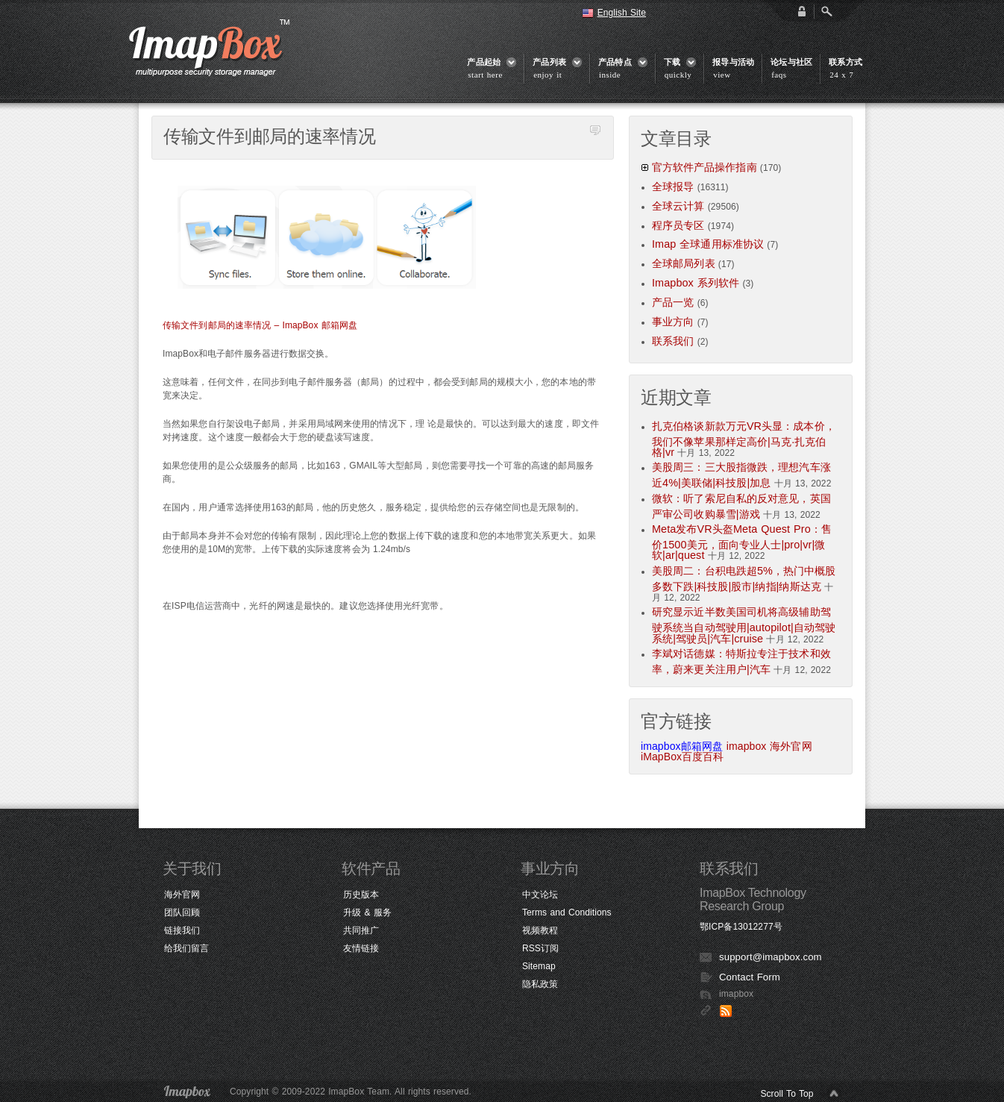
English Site (621, 12)
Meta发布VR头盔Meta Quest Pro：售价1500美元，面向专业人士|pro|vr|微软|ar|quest (742, 542)
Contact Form (749, 977)
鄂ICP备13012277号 (741, 926)
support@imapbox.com (770, 956)
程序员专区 (678, 225)
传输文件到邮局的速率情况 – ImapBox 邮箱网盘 (260, 325)
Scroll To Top (786, 1094)
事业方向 (673, 322)
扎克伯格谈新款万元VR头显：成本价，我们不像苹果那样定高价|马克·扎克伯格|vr (743, 439)
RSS (726, 1011)
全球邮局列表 (683, 263)
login (802, 11)
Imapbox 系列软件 (695, 283)
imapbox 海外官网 (769, 746)
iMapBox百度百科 (682, 757)
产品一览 (673, 302)
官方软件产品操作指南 (704, 167)
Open (826, 11)
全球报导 (673, 186)
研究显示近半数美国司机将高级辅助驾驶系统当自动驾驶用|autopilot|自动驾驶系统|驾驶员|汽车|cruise (743, 625)
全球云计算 (678, 206)
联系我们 (673, 341)
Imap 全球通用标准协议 (708, 244)
